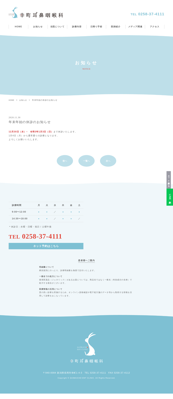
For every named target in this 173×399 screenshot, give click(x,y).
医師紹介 (115, 26)
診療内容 (76, 26)
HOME (18, 26)
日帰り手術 (96, 26)
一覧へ (86, 163)
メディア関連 (135, 26)
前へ (65, 163)
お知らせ (38, 26)
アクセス (154, 26)
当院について (57, 26)
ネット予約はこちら (46, 251)
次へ (108, 163)
